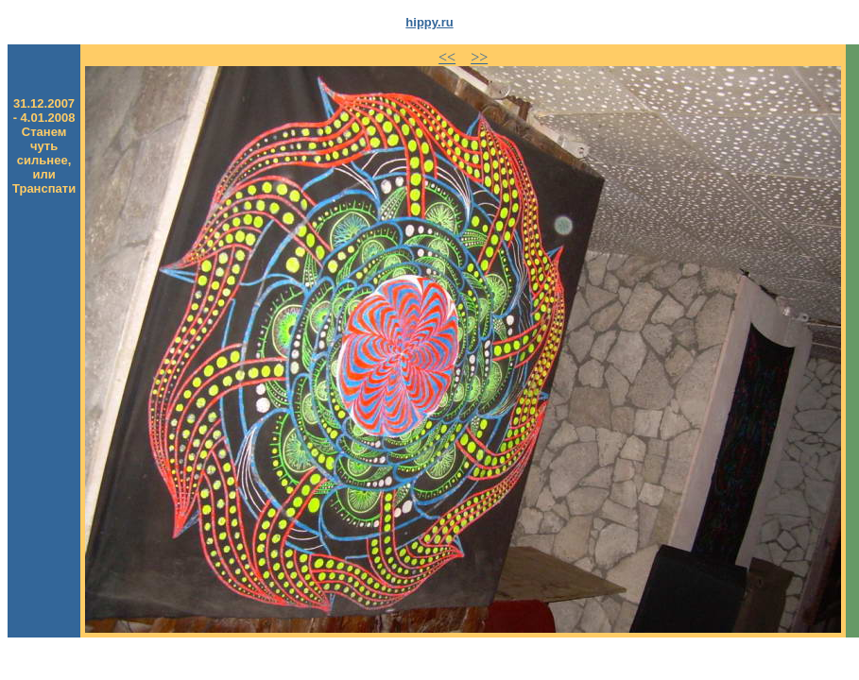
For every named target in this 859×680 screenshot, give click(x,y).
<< (446, 57)
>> (479, 57)
